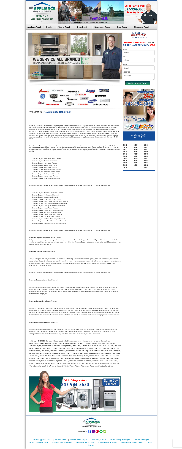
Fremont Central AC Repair (107, 442)
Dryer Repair (82, 27)
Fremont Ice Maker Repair (85, 442)
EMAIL (125, 64)
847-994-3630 (135, 9)
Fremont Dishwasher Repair (38, 442)
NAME (125, 49)
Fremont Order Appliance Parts (132, 442)
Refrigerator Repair (102, 27)
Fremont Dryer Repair (98, 440)
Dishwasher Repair (141, 27)
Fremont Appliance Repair (42, 440)
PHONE (125, 56)
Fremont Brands (61, 440)
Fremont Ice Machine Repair (62, 442)
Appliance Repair (34, 27)
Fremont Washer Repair (78, 440)
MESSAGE (126, 72)
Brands (49, 27)
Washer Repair (64, 27)
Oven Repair (122, 27)
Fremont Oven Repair (141, 440)
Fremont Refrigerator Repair (120, 440)
